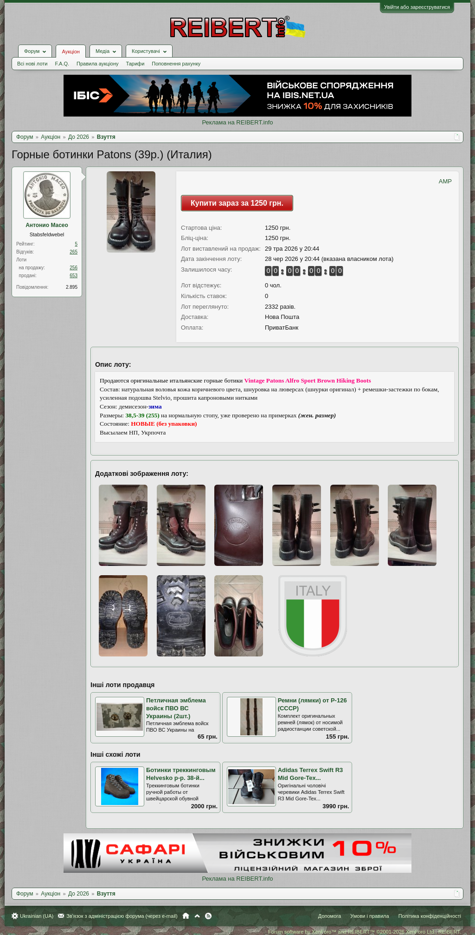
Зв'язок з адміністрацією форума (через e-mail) (122, 916)
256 (73, 267)
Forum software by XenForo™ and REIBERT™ (364, 932)
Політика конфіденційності (429, 916)
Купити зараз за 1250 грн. (237, 203)
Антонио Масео (47, 225)
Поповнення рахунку (176, 63)
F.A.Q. (62, 63)
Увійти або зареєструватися (417, 7)
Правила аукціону (97, 63)
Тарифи (135, 63)
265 (73, 251)
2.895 (71, 287)
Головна (185, 916)
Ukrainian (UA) (36, 916)
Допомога (329, 916)
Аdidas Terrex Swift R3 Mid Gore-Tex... (310, 773)
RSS (208, 916)
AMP (445, 181)
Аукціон (70, 51)
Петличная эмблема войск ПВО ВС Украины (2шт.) (176, 708)
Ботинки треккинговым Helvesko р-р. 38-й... (181, 773)
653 (73, 275)
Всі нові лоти (32, 63)
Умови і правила (369, 916)
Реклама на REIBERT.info (237, 122)
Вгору (197, 916)
